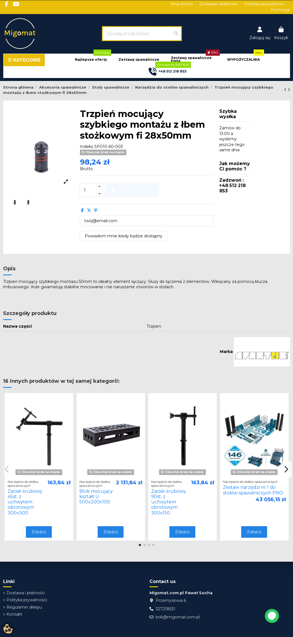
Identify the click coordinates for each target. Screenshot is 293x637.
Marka (226, 351)
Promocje (280, 9)
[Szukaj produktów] (176, 33)
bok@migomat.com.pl (178, 617)
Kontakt (14, 614)
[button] (91, 60)
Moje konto (182, 3)
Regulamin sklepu (24, 607)
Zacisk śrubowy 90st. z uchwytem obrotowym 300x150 (168, 502)
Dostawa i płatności (219, 3)
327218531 (165, 608)
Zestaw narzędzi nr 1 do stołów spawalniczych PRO (253, 490)
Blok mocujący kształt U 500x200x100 (96, 497)
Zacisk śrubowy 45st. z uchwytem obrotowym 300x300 (25, 502)
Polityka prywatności (265, 3)
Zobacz (39, 531)
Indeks (86, 146)
